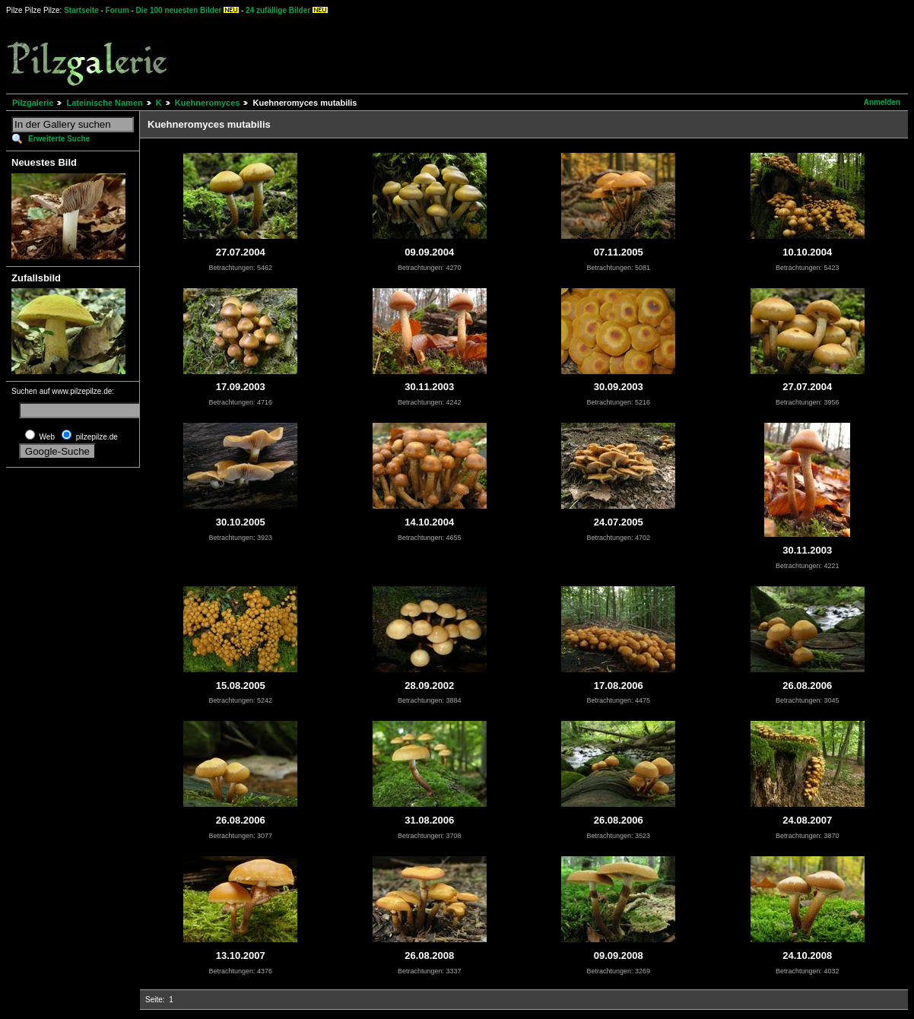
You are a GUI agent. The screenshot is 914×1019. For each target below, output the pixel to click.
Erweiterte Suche (59, 139)
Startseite (81, 10)
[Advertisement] (563, 53)
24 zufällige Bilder (278, 10)
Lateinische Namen (104, 102)
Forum (117, 10)
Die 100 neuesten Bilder (179, 10)
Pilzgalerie (32, 102)
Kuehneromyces (207, 102)
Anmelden (882, 102)
